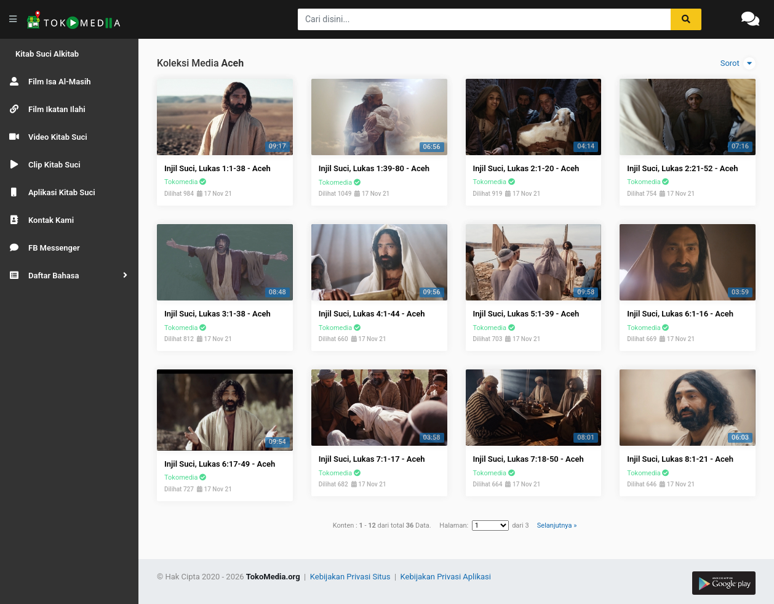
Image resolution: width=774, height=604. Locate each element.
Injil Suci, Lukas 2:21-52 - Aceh (682, 168)
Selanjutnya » (557, 525)
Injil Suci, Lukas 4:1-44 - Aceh (372, 313)
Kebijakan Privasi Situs (351, 576)
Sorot (738, 63)
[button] (69, 275)
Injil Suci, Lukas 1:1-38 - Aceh (217, 168)
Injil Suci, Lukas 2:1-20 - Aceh (526, 168)
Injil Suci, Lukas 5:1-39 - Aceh (526, 313)
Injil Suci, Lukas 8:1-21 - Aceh (680, 459)
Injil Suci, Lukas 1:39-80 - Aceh (374, 168)
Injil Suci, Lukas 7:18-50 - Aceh (528, 459)
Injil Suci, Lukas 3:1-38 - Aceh (217, 313)
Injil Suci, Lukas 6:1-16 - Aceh (680, 313)
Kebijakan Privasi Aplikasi (446, 576)
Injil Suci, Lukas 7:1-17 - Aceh (372, 459)
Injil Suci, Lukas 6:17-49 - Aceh (219, 464)
